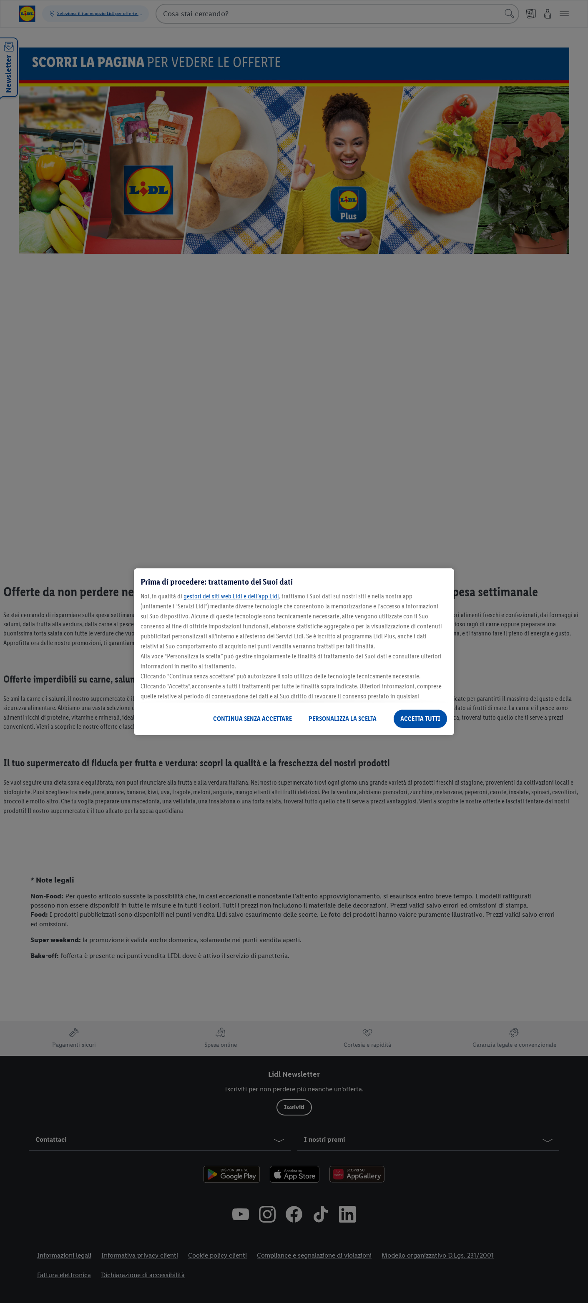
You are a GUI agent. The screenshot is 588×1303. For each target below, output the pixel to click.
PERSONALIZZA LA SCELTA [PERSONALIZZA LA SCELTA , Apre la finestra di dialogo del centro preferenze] (343, 719)
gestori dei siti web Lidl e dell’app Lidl (231, 596)
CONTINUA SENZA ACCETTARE (252, 719)
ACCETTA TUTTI (420, 719)
